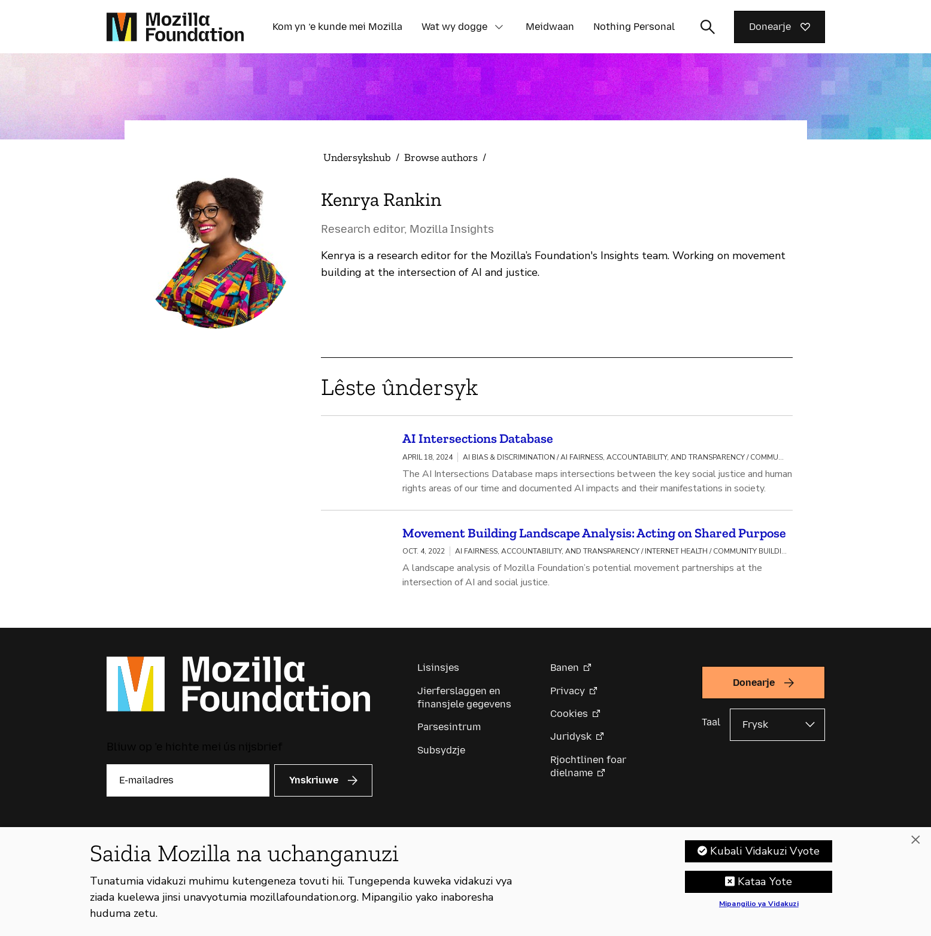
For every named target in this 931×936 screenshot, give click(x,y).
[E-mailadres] (188, 784)
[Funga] (915, 845)
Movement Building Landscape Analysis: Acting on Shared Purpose (594, 535)
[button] (499, 27)
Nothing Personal (634, 26)
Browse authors (441, 157)
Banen (564, 671)
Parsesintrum (449, 731)
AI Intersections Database (477, 438)
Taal (711, 726)
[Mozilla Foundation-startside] (175, 27)
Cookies (569, 718)
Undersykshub (357, 157)
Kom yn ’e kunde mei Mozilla (337, 26)
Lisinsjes (438, 671)
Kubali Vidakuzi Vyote (765, 856)
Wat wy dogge (454, 26)
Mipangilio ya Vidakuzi (759, 909)
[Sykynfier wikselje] (708, 27)
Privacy (567, 694)
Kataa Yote (765, 886)
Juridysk (571, 740)
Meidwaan (550, 26)
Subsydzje (441, 754)
